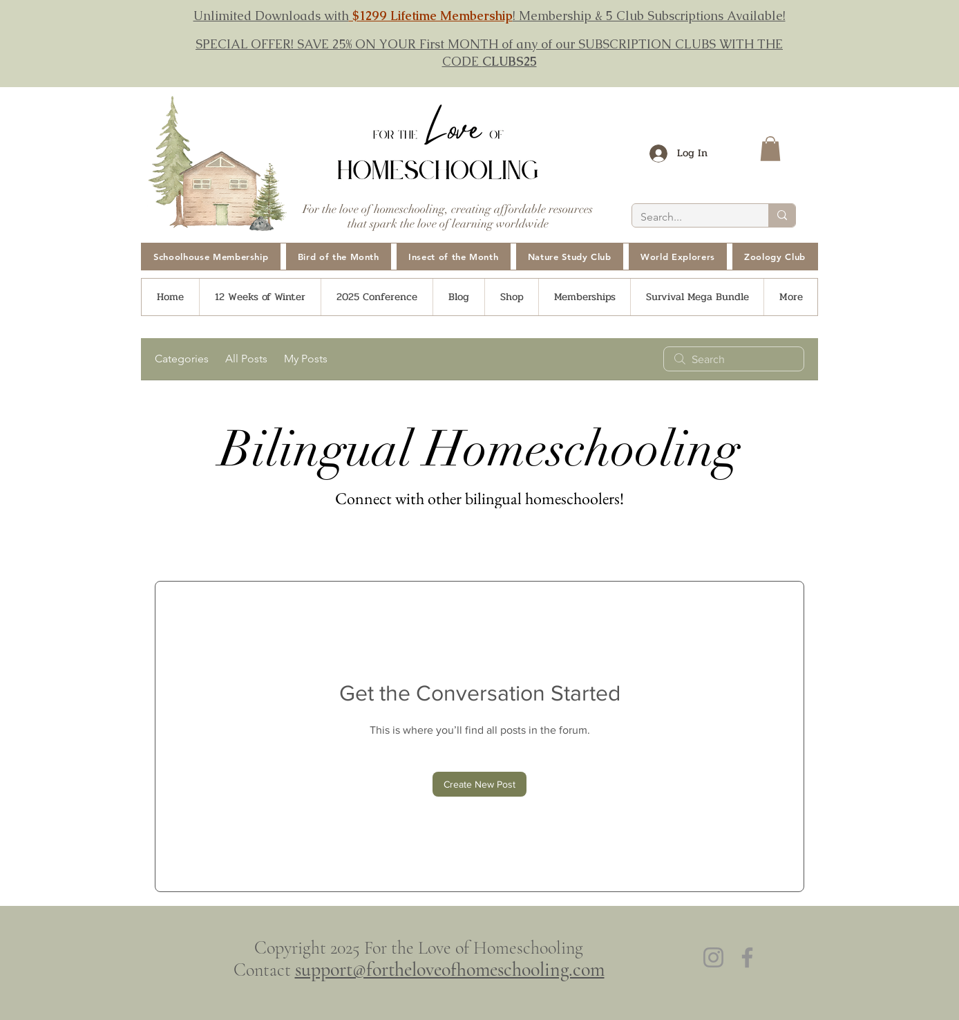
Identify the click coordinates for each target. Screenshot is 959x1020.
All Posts (246, 358)
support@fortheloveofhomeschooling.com (450, 969)
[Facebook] (747, 957)
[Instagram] (713, 957)
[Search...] (689, 217)
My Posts (305, 358)
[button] (770, 148)
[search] (733, 358)
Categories (182, 358)
